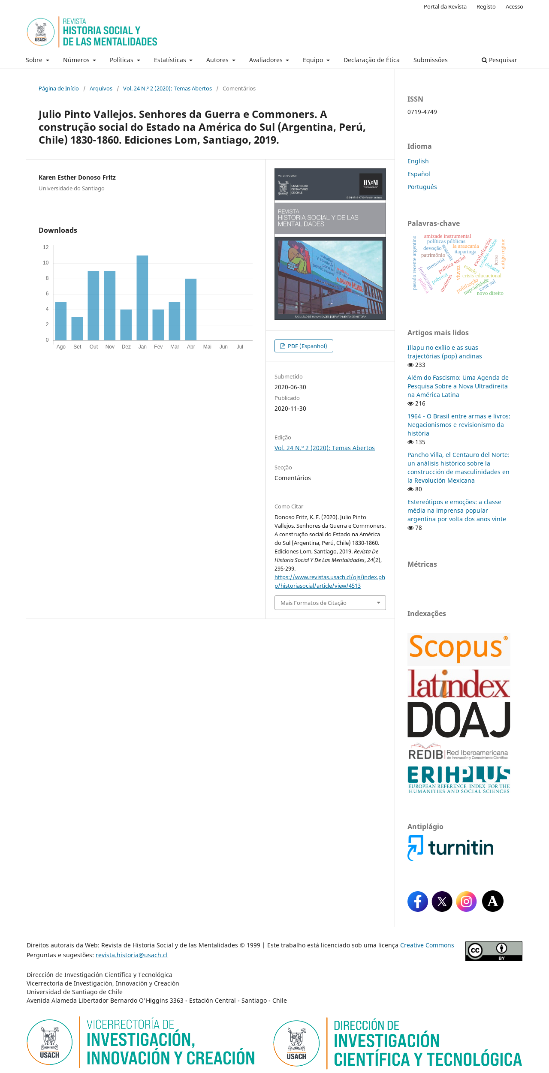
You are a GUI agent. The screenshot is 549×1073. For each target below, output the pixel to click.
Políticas (122, 60)
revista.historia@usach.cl (132, 955)
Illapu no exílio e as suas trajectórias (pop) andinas (444, 351)
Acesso (514, 6)
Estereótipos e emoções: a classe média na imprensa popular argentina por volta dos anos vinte (456, 510)
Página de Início (59, 88)
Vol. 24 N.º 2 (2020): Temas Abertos (167, 88)
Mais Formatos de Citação (314, 603)
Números (77, 60)
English (418, 161)
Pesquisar (499, 60)
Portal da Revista (445, 6)
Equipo (314, 60)
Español (418, 174)
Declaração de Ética (372, 60)
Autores (218, 60)
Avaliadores (266, 60)
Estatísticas (171, 60)
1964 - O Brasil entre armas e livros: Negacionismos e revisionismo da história (458, 424)
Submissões (430, 60)
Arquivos (101, 88)
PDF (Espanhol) (307, 346)
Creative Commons (427, 945)
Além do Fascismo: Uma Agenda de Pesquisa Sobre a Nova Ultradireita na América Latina (458, 386)
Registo (486, 6)
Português (422, 187)
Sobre (35, 60)
